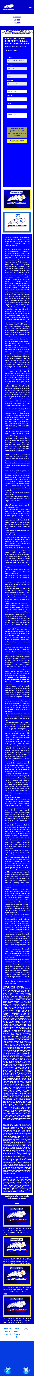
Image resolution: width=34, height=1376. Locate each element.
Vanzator (10, 80)
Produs (9, 57)
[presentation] (20, 123)
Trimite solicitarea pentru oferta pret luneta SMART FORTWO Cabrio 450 (17, 132)
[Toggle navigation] (30, 7)
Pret (8, 72)
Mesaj (9, 111)
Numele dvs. (11, 88)
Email (9, 103)
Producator (11, 65)
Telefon (9, 95)
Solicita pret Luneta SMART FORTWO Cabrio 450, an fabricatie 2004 (17, 41)
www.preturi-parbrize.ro (14, 987)
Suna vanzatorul (17, 141)
